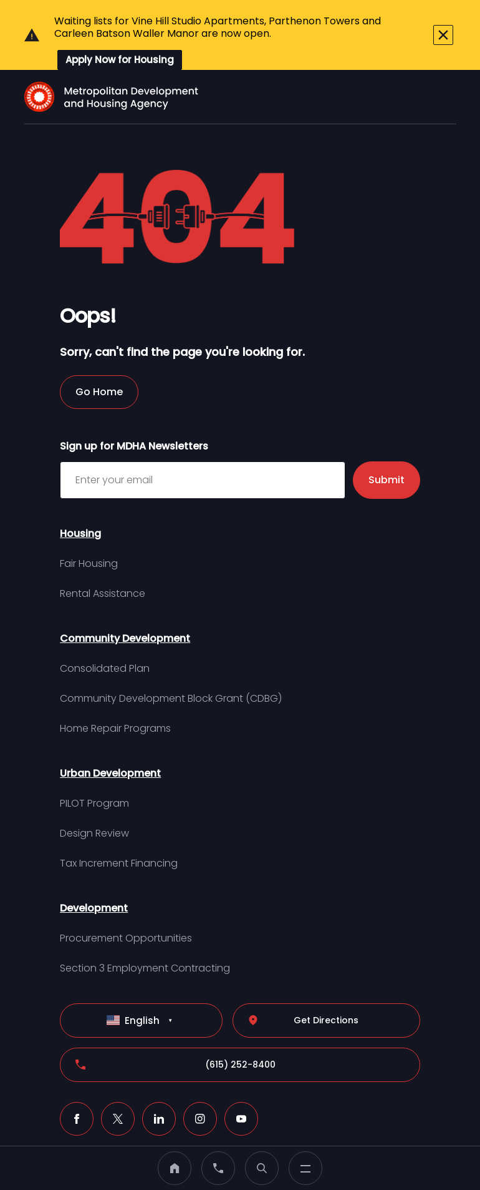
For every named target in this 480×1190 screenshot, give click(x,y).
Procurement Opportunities (126, 907)
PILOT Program (94, 772)
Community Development (125, 607)
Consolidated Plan (105, 637)
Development (94, 877)
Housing (80, 502)
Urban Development (110, 742)
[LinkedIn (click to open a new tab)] (159, 1087)
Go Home (99, 360)
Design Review (94, 802)
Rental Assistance (102, 562)
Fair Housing (89, 532)
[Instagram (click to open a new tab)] (200, 1087)
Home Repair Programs (115, 697)
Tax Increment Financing (119, 832)
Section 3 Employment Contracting (145, 937)
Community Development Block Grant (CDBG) (171, 667)
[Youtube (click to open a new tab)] (241, 1087)
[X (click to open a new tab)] (118, 1087)
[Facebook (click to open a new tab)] (77, 1087)
